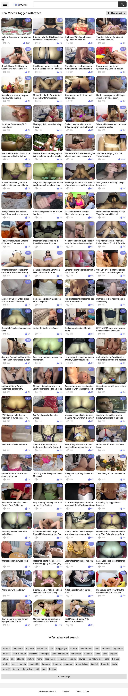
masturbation (86, 648)
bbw (105, 654)
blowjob (20, 659)
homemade (76, 654)
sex (12, 659)
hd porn (73, 648)
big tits (23, 664)
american (106, 648)
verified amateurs (60, 654)
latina (5, 659)
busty (114, 664)
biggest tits (34, 664)
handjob (88, 654)
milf (37, 669)
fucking (52, 669)
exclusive (33, 654)
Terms (65, 691)
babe (107, 659)
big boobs (118, 648)
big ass (115, 659)
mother (6, 664)
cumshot (62, 659)
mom (39, 659)
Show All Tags (64, 676)
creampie (45, 654)
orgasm (113, 654)
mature (30, 659)
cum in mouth (19, 654)
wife (97, 648)
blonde (73, 659)
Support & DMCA (47, 691)
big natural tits (95, 659)
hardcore (46, 664)
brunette (105, 664)
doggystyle (27, 669)
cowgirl (82, 659)
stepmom (69, 664)
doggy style (61, 648)
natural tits (42, 648)
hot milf (6, 669)
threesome (18, 648)
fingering (57, 664)
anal (44, 669)
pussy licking (82, 664)
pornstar (6, 648)
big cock (30, 648)
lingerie (16, 669)
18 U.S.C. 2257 (82, 691)
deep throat (50, 659)
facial (97, 654)
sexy (14, 664)
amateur (6, 654)
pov (51, 648)
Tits (20, 4)
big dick (94, 664)
